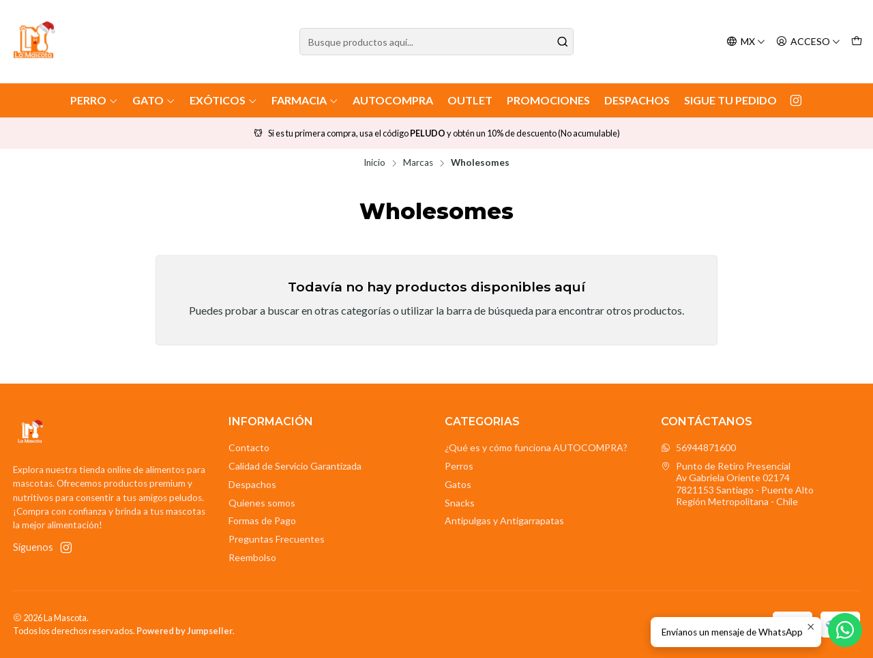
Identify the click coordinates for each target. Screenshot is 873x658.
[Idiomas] (746, 42)
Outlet (469, 100)
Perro (94, 100)
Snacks (460, 503)
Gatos (458, 484)
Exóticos (223, 100)
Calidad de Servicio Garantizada (294, 466)
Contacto (248, 447)
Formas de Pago (262, 520)
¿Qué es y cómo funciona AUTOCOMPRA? (536, 447)
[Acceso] (808, 42)
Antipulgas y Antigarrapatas (504, 520)
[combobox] (436, 41)
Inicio (374, 163)
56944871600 (698, 447)
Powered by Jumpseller (184, 630)
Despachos (637, 100)
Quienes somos (261, 503)
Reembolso (252, 557)
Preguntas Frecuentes (276, 539)
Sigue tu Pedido (730, 100)
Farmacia (304, 100)
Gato (153, 100)
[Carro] (856, 42)
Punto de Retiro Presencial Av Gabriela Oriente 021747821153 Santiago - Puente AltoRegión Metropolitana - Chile (737, 484)
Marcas (418, 163)
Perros (459, 466)
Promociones (548, 100)
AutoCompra (393, 100)
